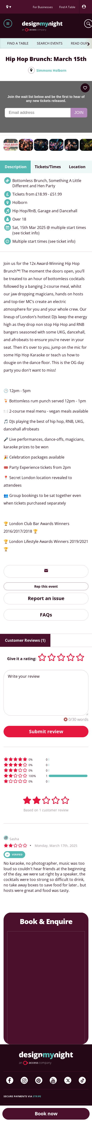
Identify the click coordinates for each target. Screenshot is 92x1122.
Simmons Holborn (51, 70)
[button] (46, 759)
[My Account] (85, 6)
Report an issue (46, 598)
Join (78, 112)
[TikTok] (82, 1080)
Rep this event (46, 586)
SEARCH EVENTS (50, 43)
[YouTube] (53, 1080)
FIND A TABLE (18, 43)
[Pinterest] (38, 1080)
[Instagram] (24, 1080)
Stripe (37, 1096)
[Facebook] (9, 1080)
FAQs (46, 615)
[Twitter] (67, 1080)
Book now (46, 1113)
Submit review (46, 731)
